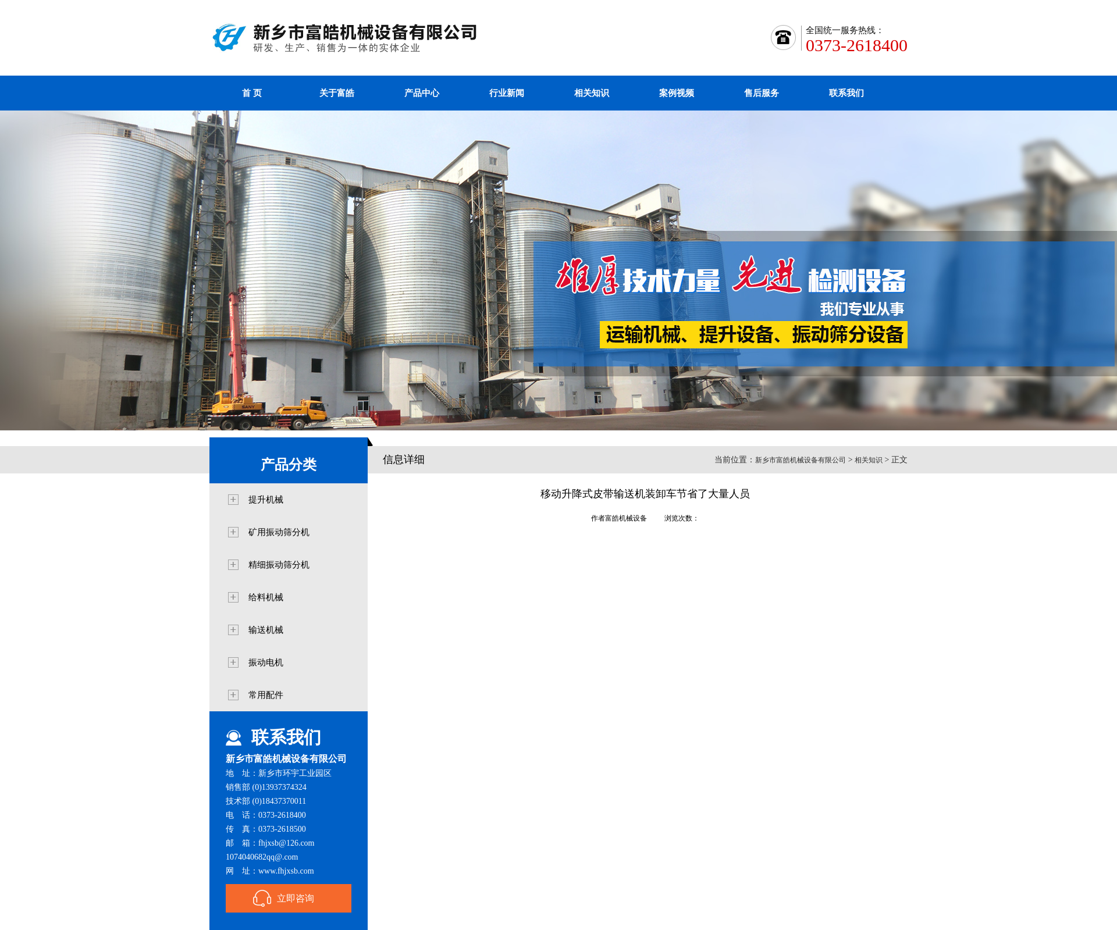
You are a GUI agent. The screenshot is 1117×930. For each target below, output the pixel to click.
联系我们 (846, 93)
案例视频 (676, 93)
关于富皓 (336, 93)
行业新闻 (506, 93)
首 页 (252, 93)
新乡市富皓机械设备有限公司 (800, 460)
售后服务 (761, 93)
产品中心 (421, 93)
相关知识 (591, 93)
